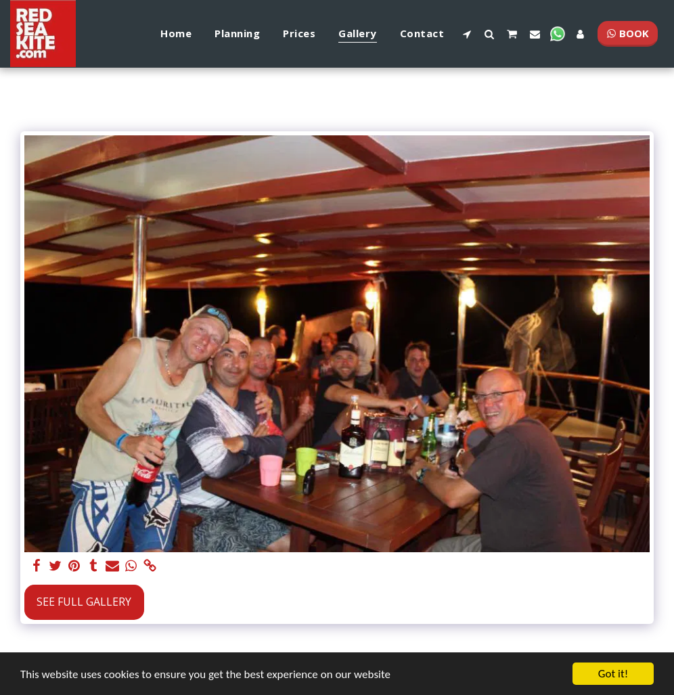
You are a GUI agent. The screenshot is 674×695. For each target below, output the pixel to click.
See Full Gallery (84, 601)
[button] (466, 33)
